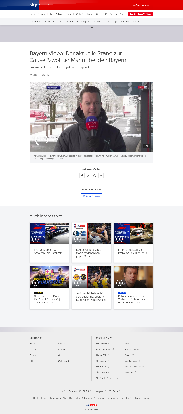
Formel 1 (70, 14)
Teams (107, 21)
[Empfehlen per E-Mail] (101, 175)
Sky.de (129, 355)
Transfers (137, 21)
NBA (105, 14)
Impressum (55, 398)
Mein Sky (130, 372)
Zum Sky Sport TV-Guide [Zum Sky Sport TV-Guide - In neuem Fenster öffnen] (140, 14)
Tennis (90, 14)
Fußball (59, 14)
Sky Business (132, 361)
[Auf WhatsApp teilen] (94, 175)
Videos (41, 14)
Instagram (100, 391)
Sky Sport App (102, 372)
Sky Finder (102, 367)
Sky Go (129, 344)
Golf (98, 14)
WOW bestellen (104, 350)
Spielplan (85, 21)
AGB (65, 398)
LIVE (51, 14)
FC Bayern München (91, 196)
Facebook (74, 391)
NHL (32, 361)
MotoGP (80, 14)
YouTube (114, 391)
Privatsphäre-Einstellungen (120, 398)
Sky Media (102, 361)
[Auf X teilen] (88, 175)
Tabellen (97, 21)
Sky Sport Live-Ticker (134, 366)
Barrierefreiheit (142, 398)
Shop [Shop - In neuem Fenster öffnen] (122, 14)
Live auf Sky (102, 355)
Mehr (114, 14)
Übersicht (50, 21)
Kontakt (101, 398)
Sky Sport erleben (141, 5)
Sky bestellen (103, 344)
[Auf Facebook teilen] (82, 175)
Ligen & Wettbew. (121, 21)
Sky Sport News (132, 349)
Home (32, 14)
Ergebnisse (72, 21)
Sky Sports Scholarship (107, 378)
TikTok (87, 391)
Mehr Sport (63, 361)
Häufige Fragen (40, 398)
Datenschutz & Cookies (81, 398)
